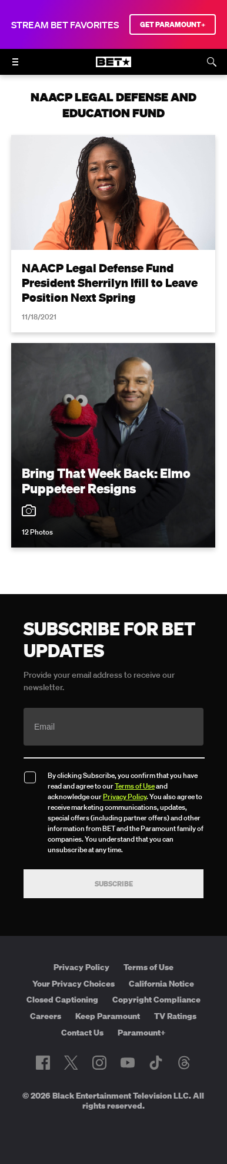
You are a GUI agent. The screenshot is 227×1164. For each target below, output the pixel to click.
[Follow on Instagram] (99, 1063)
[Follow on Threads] (184, 1063)
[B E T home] (113, 67)
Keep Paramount (107, 1016)
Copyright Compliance (156, 999)
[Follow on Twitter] (71, 1063)
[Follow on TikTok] (156, 1063)
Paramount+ (142, 1032)
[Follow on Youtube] (128, 1063)
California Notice (161, 983)
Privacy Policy (124, 797)
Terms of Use (135, 786)
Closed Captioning (62, 999)
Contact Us (82, 1032)
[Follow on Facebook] (43, 1063)
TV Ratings (175, 1016)
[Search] (211, 62)
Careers (45, 1016)
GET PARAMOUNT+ (172, 24)
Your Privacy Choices (73, 983)
